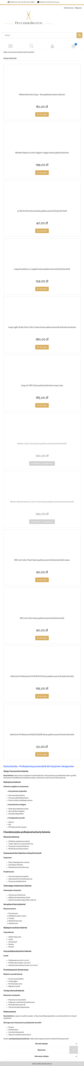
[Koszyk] (73, 46)
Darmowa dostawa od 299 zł (48, 2)
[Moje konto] (53, 46)
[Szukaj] (32, 46)
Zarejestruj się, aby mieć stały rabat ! (22, 2)
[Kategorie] (10, 46)
